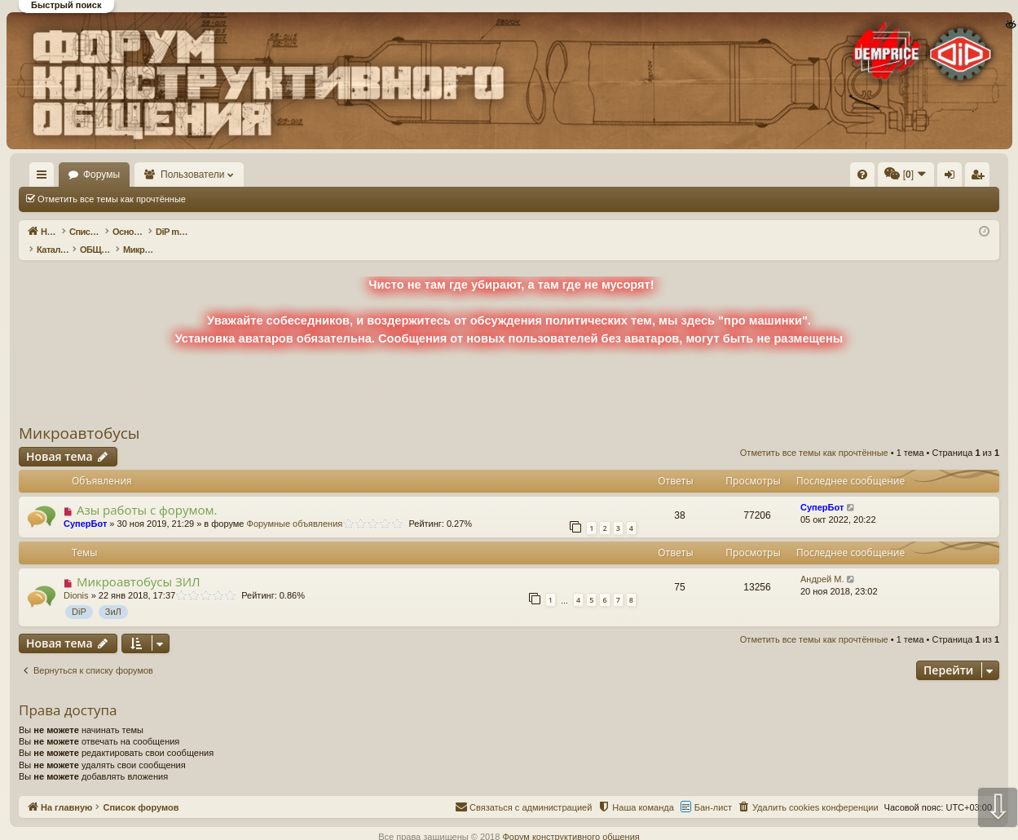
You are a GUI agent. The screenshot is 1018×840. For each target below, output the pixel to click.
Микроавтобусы (79, 416)
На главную (65, 174)
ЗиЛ (113, 594)
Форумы (148, 174)
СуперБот (85, 506)
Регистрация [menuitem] (864, 178)
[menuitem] (617, 174)
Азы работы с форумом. (147, 492)
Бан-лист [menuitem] (713, 790)
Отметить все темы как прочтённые (111, 199)
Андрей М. (822, 562)
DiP (79, 594)
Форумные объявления (295, 506)
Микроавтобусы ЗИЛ (139, 564)
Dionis (76, 578)
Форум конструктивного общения (570, 820)
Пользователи (240, 174)
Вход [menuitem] (836, 178)
